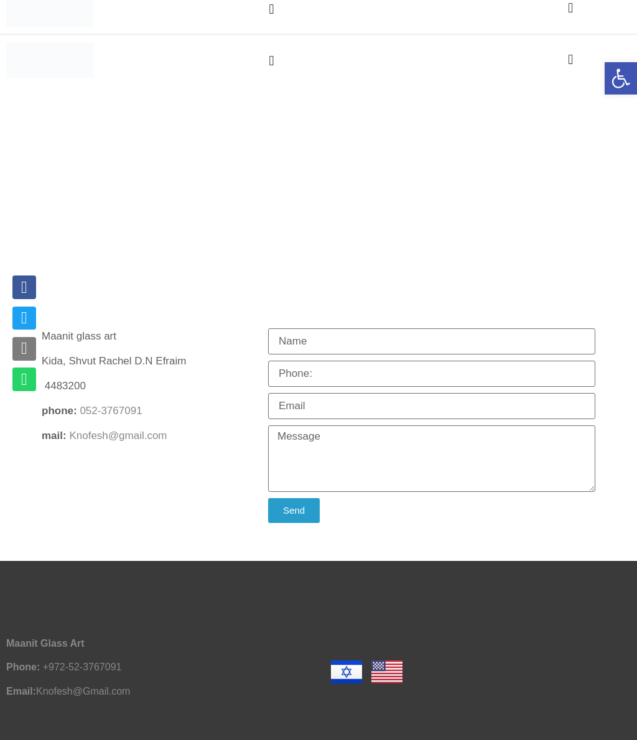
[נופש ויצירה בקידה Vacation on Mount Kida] (318, 197)
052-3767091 (111, 411)
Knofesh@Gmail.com (83, 691)
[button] (271, 60)
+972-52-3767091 (82, 667)
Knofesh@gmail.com (118, 436)
